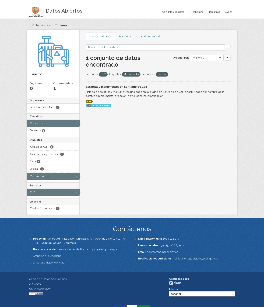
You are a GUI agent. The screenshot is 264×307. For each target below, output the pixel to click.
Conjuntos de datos (173, 11)
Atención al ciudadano (47, 256)
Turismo (61, 25)
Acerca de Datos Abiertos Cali (48, 279)
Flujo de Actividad (149, 36)
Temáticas (214, 11)
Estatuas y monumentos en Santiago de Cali (116, 86)
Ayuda (228, 11)
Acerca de (125, 36)
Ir (227, 57)
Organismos (196, 11)
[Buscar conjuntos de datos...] (155, 47)
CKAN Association (40, 288)
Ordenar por (180, 57)
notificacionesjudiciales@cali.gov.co (195, 258)
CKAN (175, 283)
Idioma (173, 289)
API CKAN (35, 284)
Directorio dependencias (48, 262)
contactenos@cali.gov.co (162, 252)
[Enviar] (228, 46)
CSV (89, 101)
